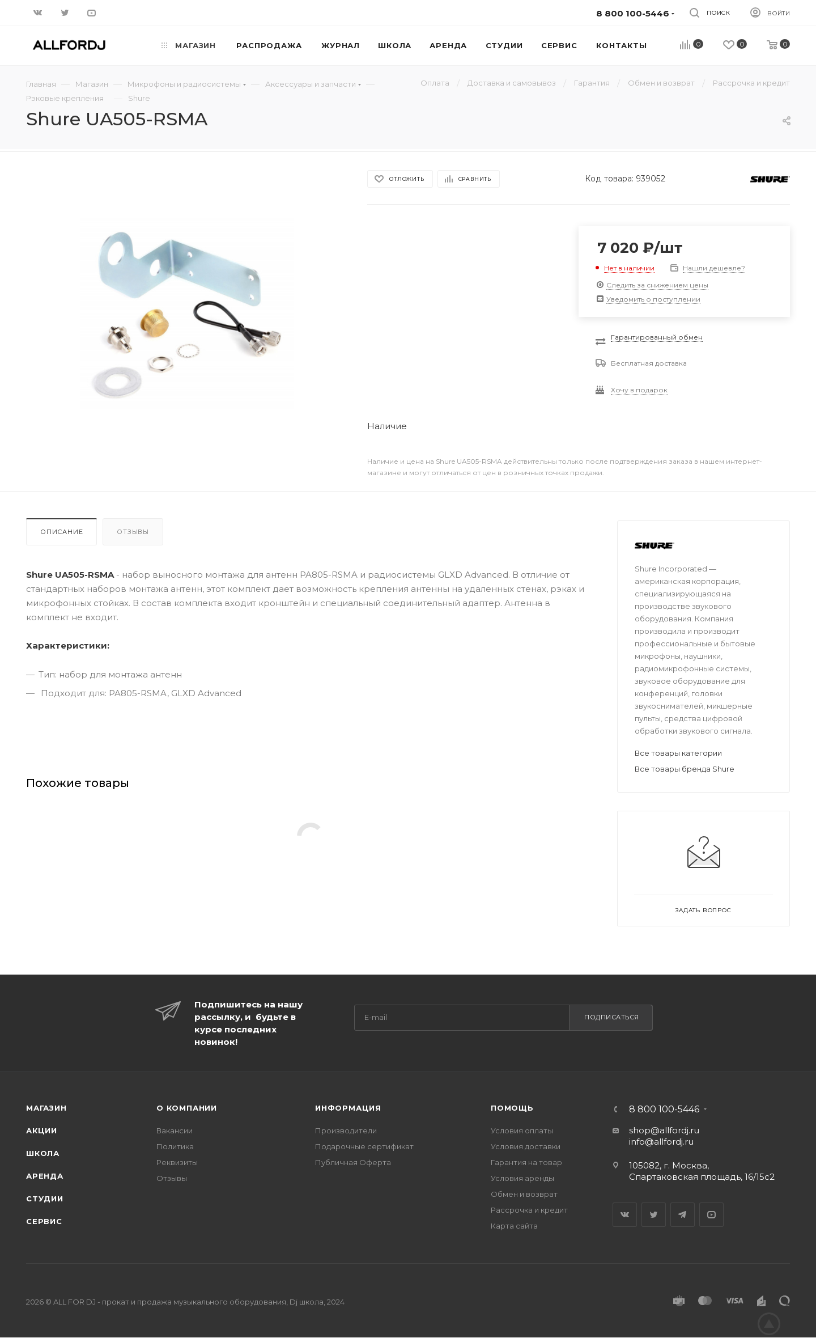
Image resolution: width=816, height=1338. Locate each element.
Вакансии (174, 1130)
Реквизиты (177, 1162)
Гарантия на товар (526, 1162)
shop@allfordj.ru (664, 1130)
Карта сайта (514, 1225)
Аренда (44, 1175)
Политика (175, 1146)
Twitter (653, 1214)
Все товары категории (678, 752)
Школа (43, 1153)
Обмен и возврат (524, 1194)
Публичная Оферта (353, 1162)
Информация (348, 1107)
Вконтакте (625, 1214)
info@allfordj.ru (661, 1141)
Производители (346, 1130)
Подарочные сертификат (364, 1146)
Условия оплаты (522, 1130)
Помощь (512, 1107)
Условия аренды (522, 1178)
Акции (41, 1130)
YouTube (711, 1214)
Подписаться (611, 1017)
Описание (61, 532)
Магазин (46, 1107)
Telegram (682, 1214)
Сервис (44, 1221)
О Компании (186, 1107)
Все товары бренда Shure (684, 768)
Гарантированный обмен (657, 337)
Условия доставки (525, 1146)
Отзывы (133, 532)
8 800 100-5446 (664, 1109)
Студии (44, 1198)
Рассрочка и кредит (529, 1209)
